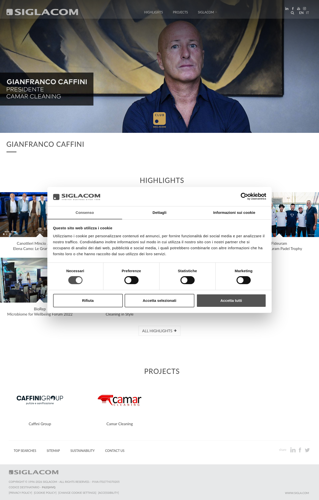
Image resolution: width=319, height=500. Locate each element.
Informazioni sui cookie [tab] (234, 212)
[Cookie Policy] (45, 492)
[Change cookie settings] (78, 492)
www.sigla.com (297, 493)
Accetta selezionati (159, 300)
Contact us (115, 451)
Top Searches (25, 451)
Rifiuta (88, 300)
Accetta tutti (231, 300)
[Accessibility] (109, 492)
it (306, 13)
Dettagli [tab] (159, 212)
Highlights (153, 13)
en (300, 13)
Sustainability (82, 451)
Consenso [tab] (85, 212)
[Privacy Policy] (20, 492)
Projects (180, 13)
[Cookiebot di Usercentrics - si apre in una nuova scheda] (244, 196)
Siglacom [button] (207, 13)
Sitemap (53, 451)
